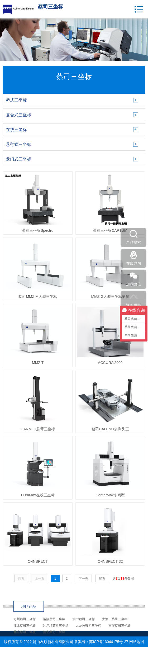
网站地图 (136, 642)
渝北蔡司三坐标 (54, 632)
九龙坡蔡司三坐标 (88, 626)
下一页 (83, 578)
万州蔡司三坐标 (24, 619)
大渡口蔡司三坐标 (114, 619)
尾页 (102, 578)
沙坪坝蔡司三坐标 (55, 626)
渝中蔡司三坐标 (84, 619)
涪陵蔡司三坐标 (54, 619)
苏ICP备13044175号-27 (108, 642)
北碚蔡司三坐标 (24, 632)
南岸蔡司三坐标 (119, 626)
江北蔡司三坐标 (24, 626)
